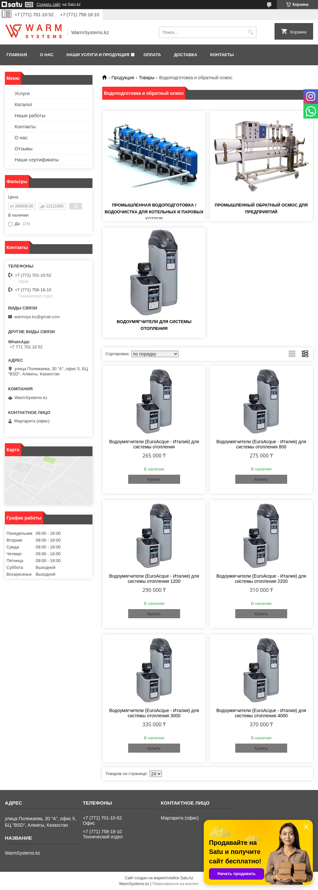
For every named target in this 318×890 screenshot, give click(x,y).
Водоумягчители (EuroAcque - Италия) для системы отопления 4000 (261, 713)
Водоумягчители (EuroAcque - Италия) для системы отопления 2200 (261, 578)
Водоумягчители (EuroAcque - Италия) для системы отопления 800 (261, 444)
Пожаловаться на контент (176, 884)
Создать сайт (49, 4)
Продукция (122, 77)
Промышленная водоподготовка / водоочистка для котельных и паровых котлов (153, 212)
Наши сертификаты (37, 159)
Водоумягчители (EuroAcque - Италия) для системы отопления (154, 444)
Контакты (222, 54)
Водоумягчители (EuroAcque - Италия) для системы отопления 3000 (154, 713)
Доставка (185, 54)
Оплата (152, 54)
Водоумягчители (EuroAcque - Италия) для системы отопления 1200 (154, 578)
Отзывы (23, 148)
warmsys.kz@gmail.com (37, 316)
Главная (16, 54)
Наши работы (30, 115)
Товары (146, 77)
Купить (154, 479)
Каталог (23, 104)
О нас (47, 54)
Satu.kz (186, 878)
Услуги (22, 93)
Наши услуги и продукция (98, 54)
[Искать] (250, 32)
